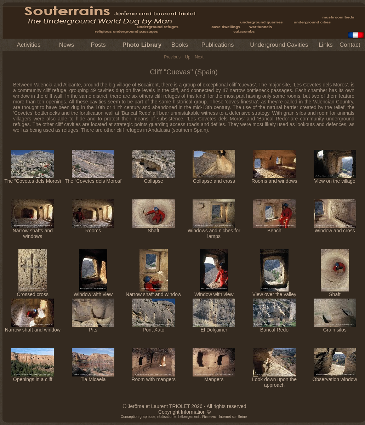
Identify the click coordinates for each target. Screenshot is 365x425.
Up (187, 57)
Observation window (335, 377)
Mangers (214, 377)
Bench (274, 228)
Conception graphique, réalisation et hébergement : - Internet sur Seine (184, 417)
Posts (98, 44)
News (66, 44)
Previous (172, 57)
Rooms (93, 228)
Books (179, 44)
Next (199, 57)
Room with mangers (153, 377)
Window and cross (335, 228)
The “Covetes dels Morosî (32, 179)
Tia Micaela (93, 377)
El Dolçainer (214, 327)
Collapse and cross (214, 179)
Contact (350, 44)
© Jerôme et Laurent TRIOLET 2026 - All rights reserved (184, 406)
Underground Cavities (279, 44)
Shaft (153, 228)
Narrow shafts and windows (32, 231)
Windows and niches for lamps (214, 231)
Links (326, 44)
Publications (217, 44)
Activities (28, 44)
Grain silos (335, 327)
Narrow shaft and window (153, 292)
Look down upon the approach (274, 380)
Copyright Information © (184, 412)
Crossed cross (33, 292)
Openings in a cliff (32, 377)
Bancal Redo (274, 327)
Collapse (153, 179)
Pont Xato (153, 327)
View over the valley (274, 292)
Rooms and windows (274, 179)
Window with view (93, 292)
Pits (93, 327)
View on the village (335, 179)
